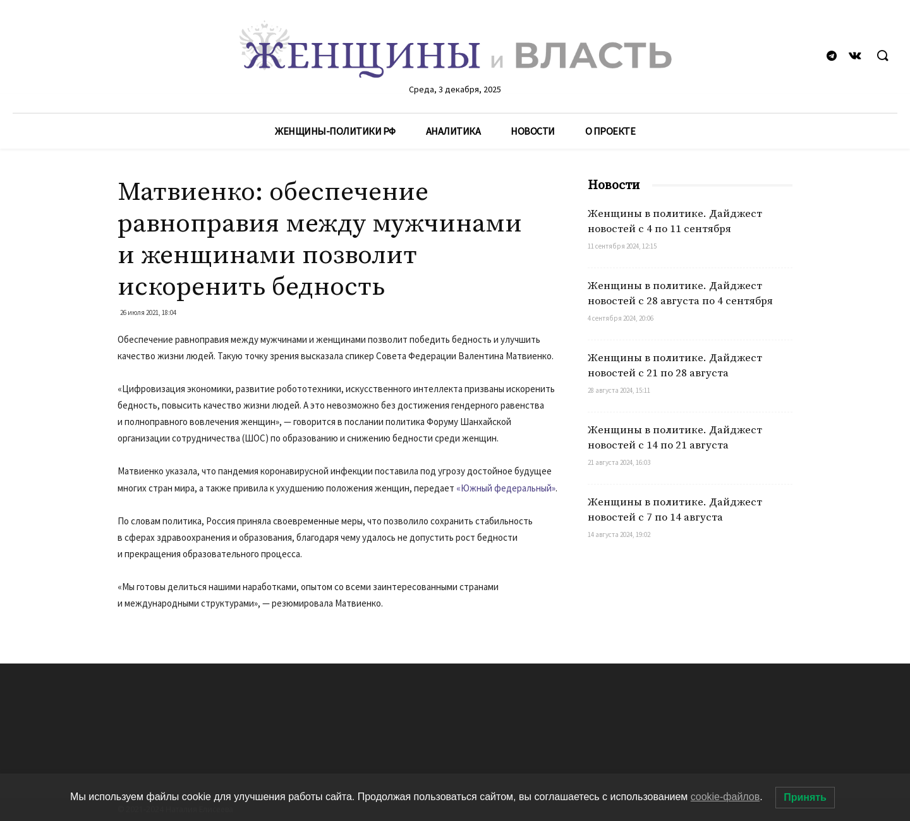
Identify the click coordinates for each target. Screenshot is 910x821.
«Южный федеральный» (505, 488)
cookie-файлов (725, 796)
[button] (882, 56)
